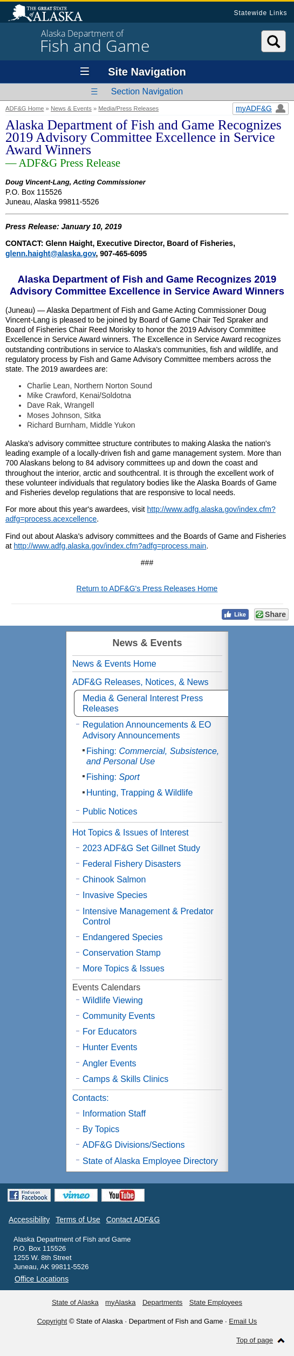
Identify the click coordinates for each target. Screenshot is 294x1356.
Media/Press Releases (128, 108)
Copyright (52, 1321)
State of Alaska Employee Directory (150, 1161)
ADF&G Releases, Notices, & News (140, 682)
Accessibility (29, 1219)
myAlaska (120, 1302)
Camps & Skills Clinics (125, 1079)
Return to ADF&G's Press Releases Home (147, 588)
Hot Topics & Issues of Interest (130, 832)
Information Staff (114, 1113)
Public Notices (110, 811)
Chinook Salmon (114, 879)
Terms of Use (78, 1219)
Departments (162, 1302)
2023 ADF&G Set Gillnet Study (141, 848)
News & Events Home (114, 663)
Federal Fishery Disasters (132, 863)
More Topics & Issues (124, 968)
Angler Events (109, 1063)
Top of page (254, 1340)
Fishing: (152, 756)
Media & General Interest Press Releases (143, 703)
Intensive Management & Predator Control (148, 916)
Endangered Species (123, 937)
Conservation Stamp (122, 952)
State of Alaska (50, 14)
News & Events (71, 108)
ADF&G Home (24, 108)
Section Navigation (147, 91)
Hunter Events (110, 1047)
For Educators (109, 1031)
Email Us (243, 1321)
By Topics (101, 1129)
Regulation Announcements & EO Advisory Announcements (147, 729)
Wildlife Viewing (113, 1000)
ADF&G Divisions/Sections (133, 1144)
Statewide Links (260, 13)
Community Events (119, 1016)
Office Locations (42, 1279)
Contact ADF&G (133, 1219)
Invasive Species (115, 895)
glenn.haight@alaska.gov (50, 253)
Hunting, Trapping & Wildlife (139, 792)
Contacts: (90, 1097)
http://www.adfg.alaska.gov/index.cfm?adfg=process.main (110, 546)
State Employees (215, 1302)
